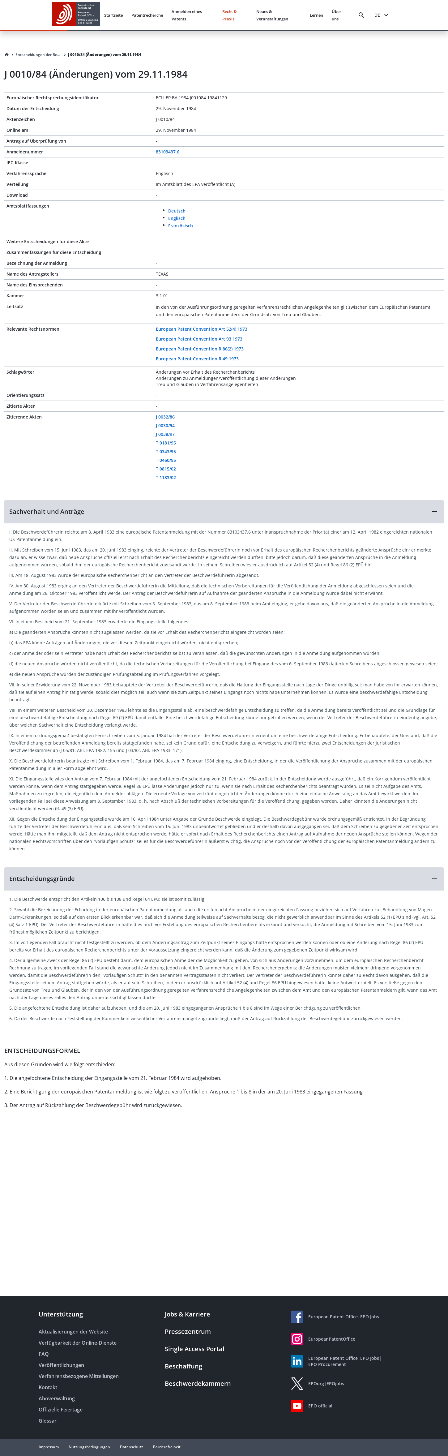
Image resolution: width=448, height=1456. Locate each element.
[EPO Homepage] (76, 15)
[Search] (361, 15)
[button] (224, 511)
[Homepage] (6, 54)
